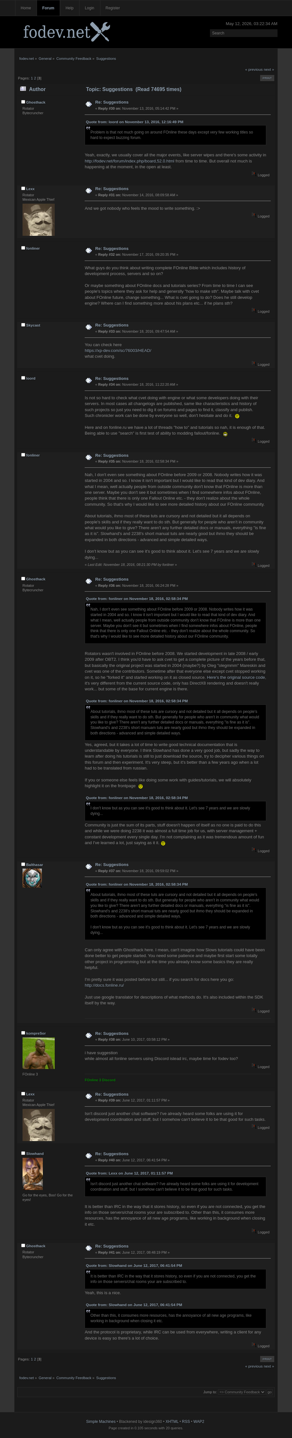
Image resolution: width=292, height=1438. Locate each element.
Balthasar (34, 865)
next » (269, 69)
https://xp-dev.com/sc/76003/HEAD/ (118, 350)
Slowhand (34, 1154)
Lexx (30, 189)
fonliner (33, 248)
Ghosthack (35, 102)
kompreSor (36, 1033)
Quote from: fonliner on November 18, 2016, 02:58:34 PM (137, 598)
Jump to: (210, 1392)
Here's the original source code (236, 677)
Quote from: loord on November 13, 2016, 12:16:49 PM (135, 122)
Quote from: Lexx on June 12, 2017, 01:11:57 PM (129, 1173)
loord (30, 378)
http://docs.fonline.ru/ (104, 985)
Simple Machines (101, 1421)
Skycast (33, 325)
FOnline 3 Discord (100, 1080)
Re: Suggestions (111, 102)
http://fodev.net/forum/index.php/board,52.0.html (129, 161)
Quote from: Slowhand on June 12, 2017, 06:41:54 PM (134, 1265)
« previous (253, 69)
